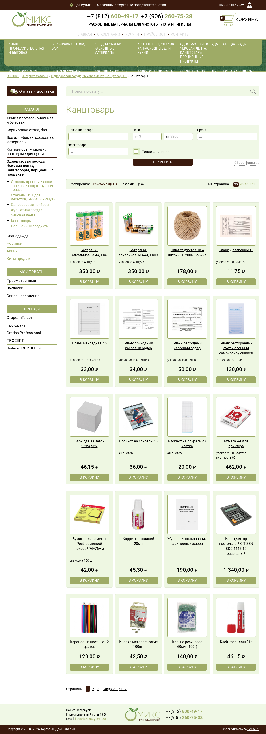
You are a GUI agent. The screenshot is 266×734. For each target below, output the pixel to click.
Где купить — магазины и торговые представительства (117, 5)
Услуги (132, 34)
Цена (140, 184)
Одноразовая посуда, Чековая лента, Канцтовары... (89, 76)
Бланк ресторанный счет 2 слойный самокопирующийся (236, 348)
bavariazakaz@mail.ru (90, 719)
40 (242, 184)
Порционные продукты (30, 226)
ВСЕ (252, 184)
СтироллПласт (19, 317)
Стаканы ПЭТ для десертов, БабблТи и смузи (33, 197)
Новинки (14, 243)
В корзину (89, 282)
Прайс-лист (155, 34)
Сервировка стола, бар (68, 46)
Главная (84, 34)
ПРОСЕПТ (15, 340)
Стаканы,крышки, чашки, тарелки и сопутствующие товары (32, 186)
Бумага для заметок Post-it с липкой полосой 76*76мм (89, 544)
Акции (12, 251)
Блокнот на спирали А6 (138, 441)
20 (236, 184)
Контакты (180, 34)
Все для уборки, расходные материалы (108, 48)
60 (246, 184)
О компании (108, 34)
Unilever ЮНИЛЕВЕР (24, 348)
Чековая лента (23, 215)
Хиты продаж (18, 258)
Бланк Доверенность (236, 250)
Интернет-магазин (35, 76)
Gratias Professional (24, 333)
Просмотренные (21, 280)
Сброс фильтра (246, 163)
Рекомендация (103, 184)
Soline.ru (253, 729)
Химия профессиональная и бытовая (26, 48)
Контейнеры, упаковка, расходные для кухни (155, 48)
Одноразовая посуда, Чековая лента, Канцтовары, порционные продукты (199, 52)
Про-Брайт (16, 325)
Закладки (15, 288)
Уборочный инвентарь (110, 71)
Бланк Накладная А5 (89, 343)
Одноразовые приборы (30, 205)
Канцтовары (21, 221)
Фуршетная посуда (26, 210)
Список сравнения (23, 296)
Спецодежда (234, 44)
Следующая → (115, 689)
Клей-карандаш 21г (236, 642)
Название (127, 184)
